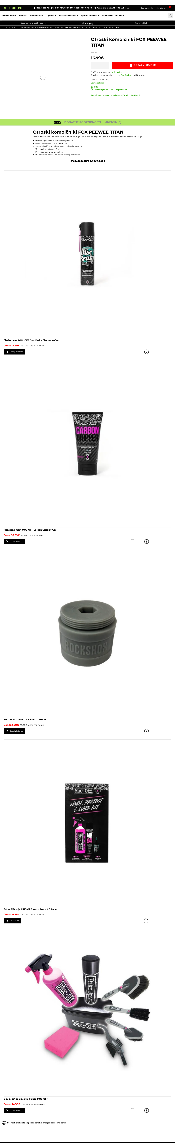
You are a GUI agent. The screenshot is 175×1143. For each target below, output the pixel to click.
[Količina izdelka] (100, 65)
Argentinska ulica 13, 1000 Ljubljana (111, 8)
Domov (7, 27)
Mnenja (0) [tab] (113, 122)
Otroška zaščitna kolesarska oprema (67, 27)
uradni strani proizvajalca (68, 155)
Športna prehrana (90, 15)
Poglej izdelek (168, 352)
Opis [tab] (57, 122)
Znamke (120, 15)
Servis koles (107, 15)
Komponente (37, 15)
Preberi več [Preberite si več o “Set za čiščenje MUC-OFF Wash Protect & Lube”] (16, 921)
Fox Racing (126, 75)
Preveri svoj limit (141, 23)
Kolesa (23, 15)
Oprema (52, 15)
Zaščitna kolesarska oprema (39, 27)
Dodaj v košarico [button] (18, 351)
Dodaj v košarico (146, 65)
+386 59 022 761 (42, 8)
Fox (61, 152)
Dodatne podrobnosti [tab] (82, 122)
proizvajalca (116, 72)
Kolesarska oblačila (69, 15)
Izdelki (14, 27)
